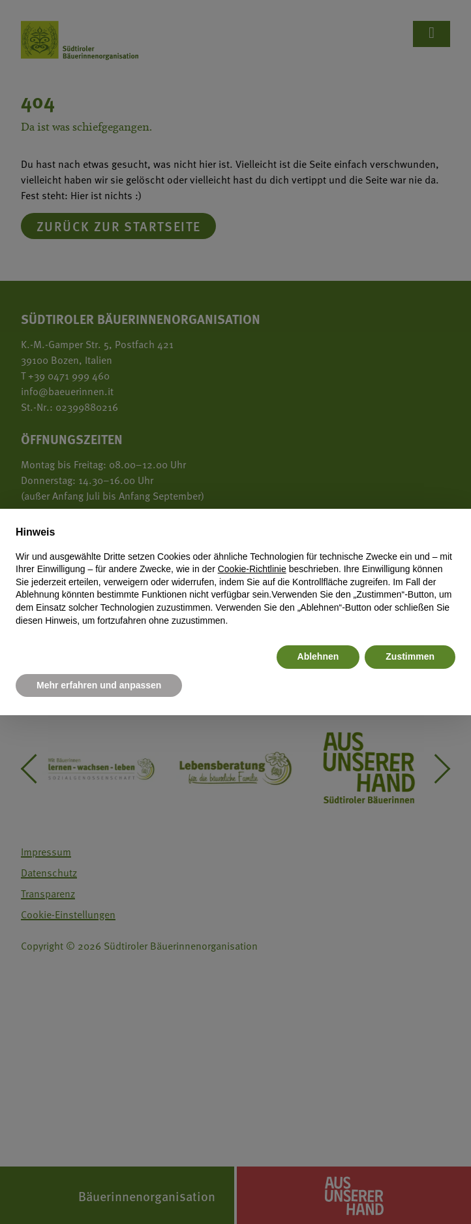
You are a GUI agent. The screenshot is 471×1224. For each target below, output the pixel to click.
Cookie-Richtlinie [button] (252, 569)
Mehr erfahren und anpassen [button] (99, 685)
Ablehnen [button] (318, 656)
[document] (235, 576)
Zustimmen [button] (410, 656)
